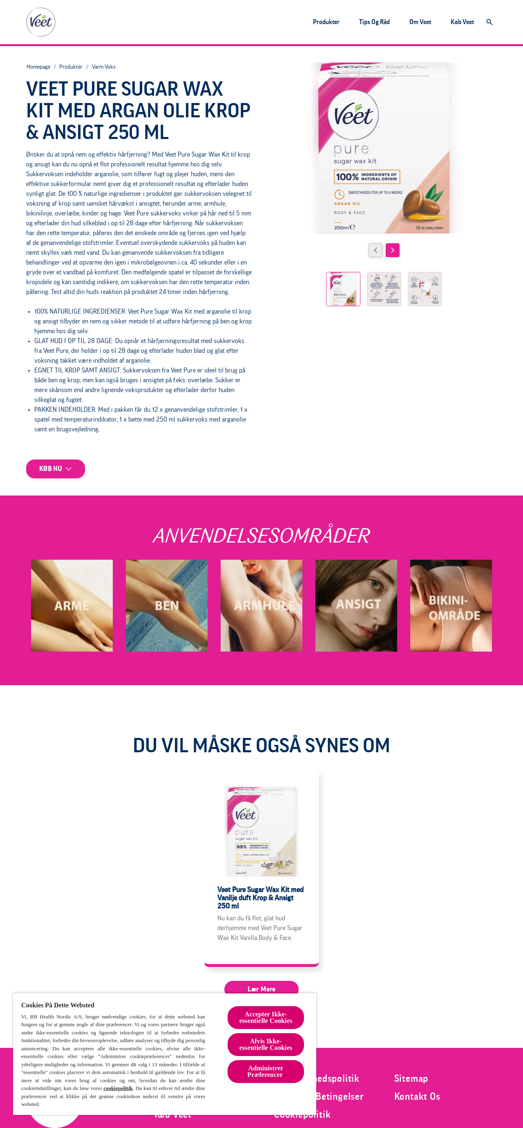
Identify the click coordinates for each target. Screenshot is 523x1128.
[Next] (393, 250)
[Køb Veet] (462, 22)
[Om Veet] (420, 22)
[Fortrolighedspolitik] (317, 1078)
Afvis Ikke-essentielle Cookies (266, 1044)
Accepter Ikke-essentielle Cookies (266, 1017)
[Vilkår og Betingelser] (319, 1096)
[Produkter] (326, 22)
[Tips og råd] (374, 22)
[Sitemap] (411, 1078)
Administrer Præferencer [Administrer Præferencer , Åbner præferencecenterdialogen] (265, 1071)
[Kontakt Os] (417, 1096)
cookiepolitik (118, 1088)
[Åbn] (489, 22)
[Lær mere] (261, 989)
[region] (164, 1054)
